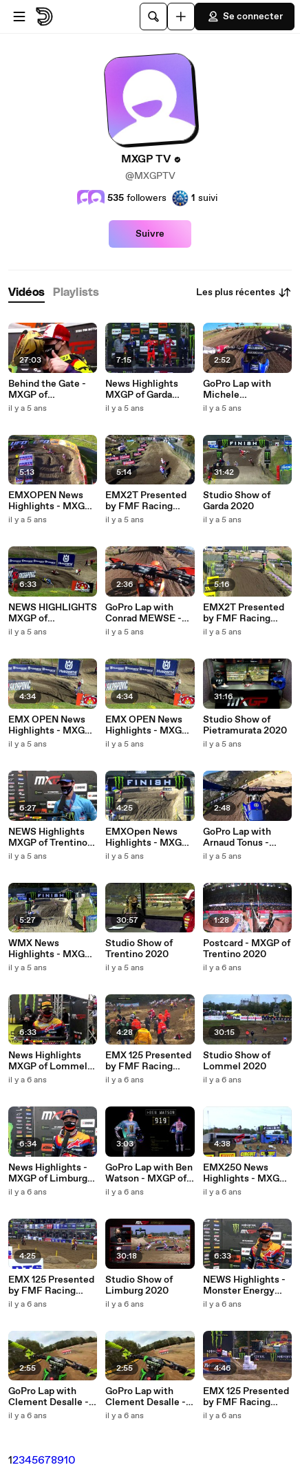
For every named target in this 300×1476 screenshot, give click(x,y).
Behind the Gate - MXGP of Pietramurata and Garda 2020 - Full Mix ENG (47, 389)
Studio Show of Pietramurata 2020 (245, 725)
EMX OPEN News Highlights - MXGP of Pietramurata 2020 (49, 725)
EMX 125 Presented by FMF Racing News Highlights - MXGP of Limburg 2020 (51, 1285)
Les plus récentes (244, 292)
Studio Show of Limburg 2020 (139, 1285)
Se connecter (244, 16)
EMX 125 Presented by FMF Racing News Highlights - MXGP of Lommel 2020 (148, 1061)
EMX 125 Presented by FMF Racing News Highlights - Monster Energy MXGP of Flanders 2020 (246, 1397)
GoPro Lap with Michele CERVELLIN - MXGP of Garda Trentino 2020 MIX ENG (244, 389)
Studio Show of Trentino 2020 (139, 949)
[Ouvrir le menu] (19, 16)
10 (70, 1460)
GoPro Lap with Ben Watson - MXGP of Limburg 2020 (149, 1173)
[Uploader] (181, 16)
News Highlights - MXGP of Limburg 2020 (47, 1173)
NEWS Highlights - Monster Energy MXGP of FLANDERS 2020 (244, 1285)
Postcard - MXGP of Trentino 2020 (246, 949)
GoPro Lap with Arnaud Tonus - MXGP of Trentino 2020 (242, 837)
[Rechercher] (153, 16)
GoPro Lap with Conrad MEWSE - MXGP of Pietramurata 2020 (147, 613)
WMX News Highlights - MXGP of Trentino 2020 (49, 949)
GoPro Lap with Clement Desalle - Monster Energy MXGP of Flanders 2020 (48, 1397)
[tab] (26, 292)
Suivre (150, 234)
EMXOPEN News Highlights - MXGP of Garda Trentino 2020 (49, 501)
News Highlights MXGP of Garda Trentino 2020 (141, 389)
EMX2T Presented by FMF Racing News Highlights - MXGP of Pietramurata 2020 (245, 613)
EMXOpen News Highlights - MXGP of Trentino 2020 (146, 837)
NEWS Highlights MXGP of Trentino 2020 (47, 837)
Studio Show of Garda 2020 (236, 501)
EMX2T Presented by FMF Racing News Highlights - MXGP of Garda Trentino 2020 (145, 501)
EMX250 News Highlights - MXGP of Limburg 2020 (244, 1173)
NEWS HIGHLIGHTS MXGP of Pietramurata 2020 (52, 613)
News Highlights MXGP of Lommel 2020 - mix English (50, 1061)
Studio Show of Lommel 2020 (236, 1061)
